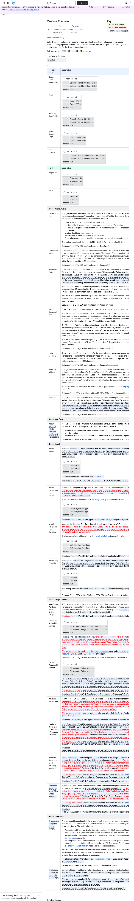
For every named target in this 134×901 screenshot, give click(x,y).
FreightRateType (101, 499)
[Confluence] (14, 3)
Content (50, 9)
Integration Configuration (78, 846)
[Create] (82, 3)
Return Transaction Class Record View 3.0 (76, 9)
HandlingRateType (102, 536)
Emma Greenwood (60, 30)
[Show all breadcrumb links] (56, 9)
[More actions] (126, 10)
